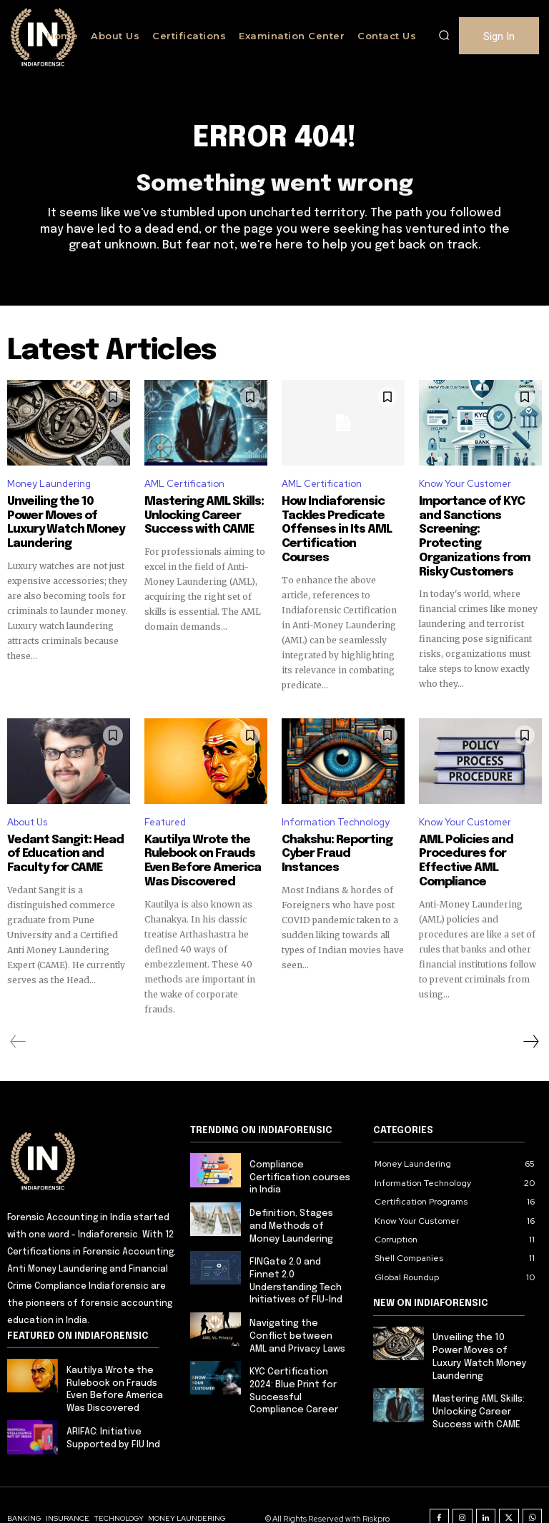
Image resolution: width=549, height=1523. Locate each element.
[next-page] (530, 1017)
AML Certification (184, 484)
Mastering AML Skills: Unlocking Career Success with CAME (197, 514)
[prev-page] (18, 1017)
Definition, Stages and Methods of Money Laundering (299, 1198)
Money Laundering (49, 484)
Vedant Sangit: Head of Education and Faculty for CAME (67, 833)
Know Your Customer (465, 484)
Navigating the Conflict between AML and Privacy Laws (298, 1303)
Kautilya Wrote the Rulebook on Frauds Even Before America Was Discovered (196, 840)
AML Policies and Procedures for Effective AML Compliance (461, 840)
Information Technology (336, 803)
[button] (444, 35)
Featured (165, 803)
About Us (27, 803)
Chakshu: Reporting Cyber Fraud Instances (339, 827)
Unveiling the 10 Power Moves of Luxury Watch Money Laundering (68, 514)
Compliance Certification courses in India (297, 1152)
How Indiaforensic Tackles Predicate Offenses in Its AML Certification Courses (338, 521)
